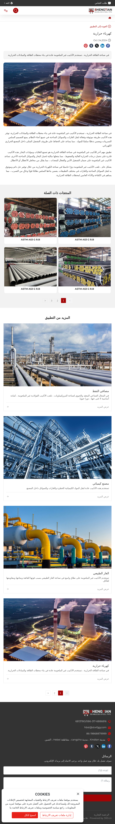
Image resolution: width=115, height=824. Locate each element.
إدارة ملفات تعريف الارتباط (56, 815)
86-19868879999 (96, 733)
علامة (85, 818)
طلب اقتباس (103, 3)
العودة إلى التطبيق (100, 26)
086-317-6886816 (96, 721)
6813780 (80, 721)
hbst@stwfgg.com (95, 727)
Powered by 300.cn (101, 818)
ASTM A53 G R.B (84, 239)
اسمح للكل (30, 815)
